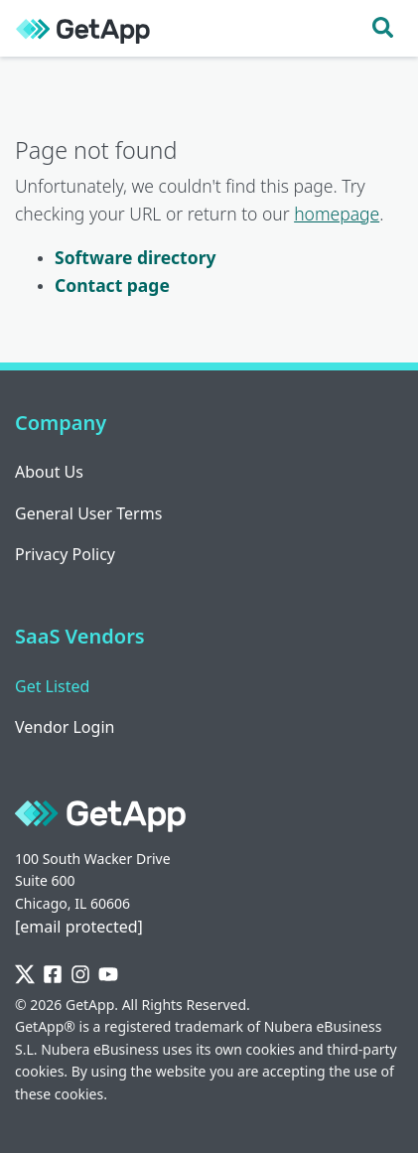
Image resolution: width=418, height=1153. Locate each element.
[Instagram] (80, 974)
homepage (336, 213)
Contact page (112, 285)
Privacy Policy (65, 554)
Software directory (135, 257)
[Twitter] (25, 974)
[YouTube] (108, 974)
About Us (49, 472)
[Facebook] (53, 974)
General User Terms (88, 513)
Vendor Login (64, 727)
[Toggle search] (382, 28)
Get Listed (52, 686)
